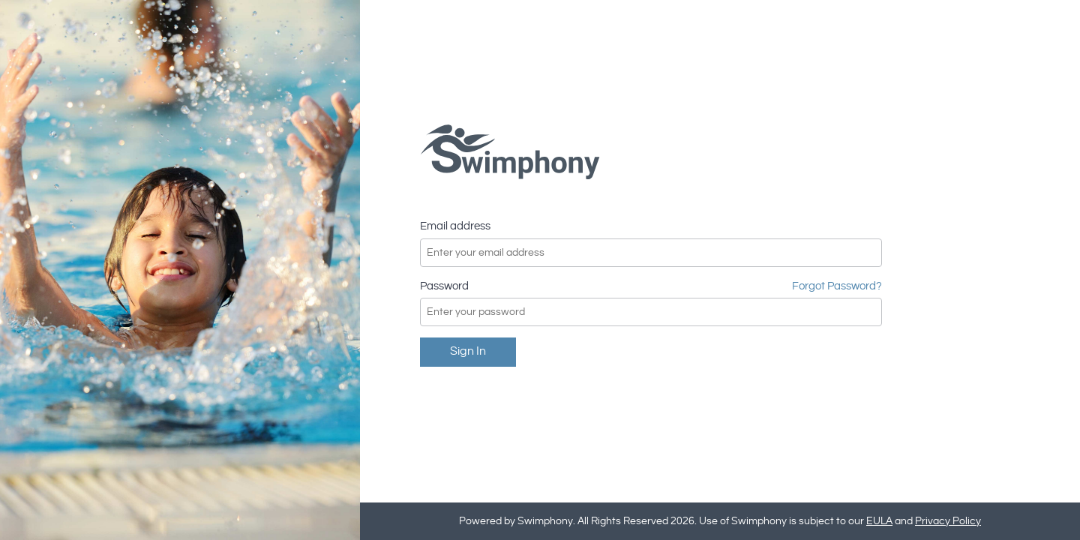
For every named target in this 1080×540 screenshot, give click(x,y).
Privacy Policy (948, 521)
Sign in (468, 351)
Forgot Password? (837, 286)
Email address (455, 226)
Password (444, 286)
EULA (879, 521)
